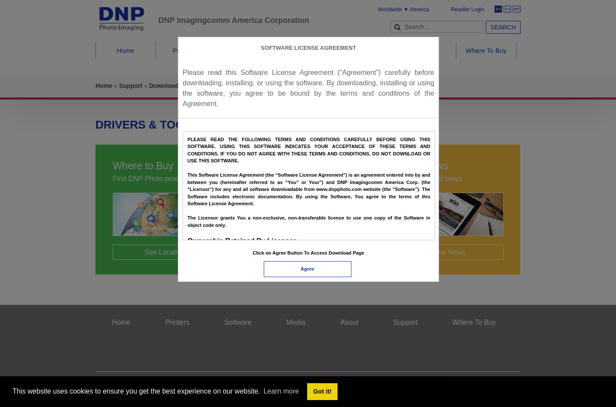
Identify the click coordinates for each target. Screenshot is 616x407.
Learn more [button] (281, 391)
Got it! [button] (322, 391)
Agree (307, 268)
